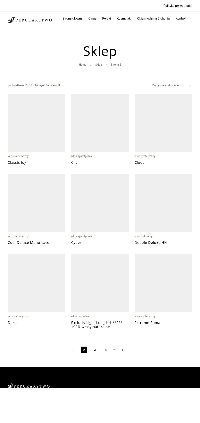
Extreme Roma (147, 322)
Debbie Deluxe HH (151, 242)
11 (123, 349)
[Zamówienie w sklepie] (172, 85)
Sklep (98, 64)
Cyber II (78, 242)
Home (82, 64)
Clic (74, 162)
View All (56, 85)
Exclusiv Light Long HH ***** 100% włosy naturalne (97, 324)
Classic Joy (17, 162)
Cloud (140, 162)
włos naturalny (143, 236)
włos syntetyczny (18, 156)
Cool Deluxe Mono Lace (28, 242)
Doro (12, 322)
